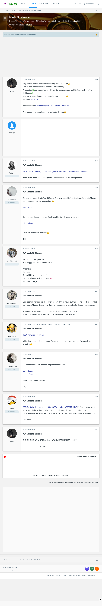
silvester (29, 25)
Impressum (91, 576)
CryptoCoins (44, 4)
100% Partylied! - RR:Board (33, 335)
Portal (24, 4)
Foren (33, 4)
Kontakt (58, 576)
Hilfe (64, 576)
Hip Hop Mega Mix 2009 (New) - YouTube (52, 106)
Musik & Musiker (37, 21)
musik (21, 25)
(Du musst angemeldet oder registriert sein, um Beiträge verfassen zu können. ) (74, 482)
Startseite (50, 576)
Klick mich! (27, 207)
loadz (62, 21)
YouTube (34, 99)
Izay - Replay (28, 371)
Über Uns (71, 576)
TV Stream (57, 4)
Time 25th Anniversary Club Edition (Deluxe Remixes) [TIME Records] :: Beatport (55, 171)
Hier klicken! (28, 223)
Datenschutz (80, 576)
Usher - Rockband (30, 374)
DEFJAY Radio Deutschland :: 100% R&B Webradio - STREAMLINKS (50, 407)
